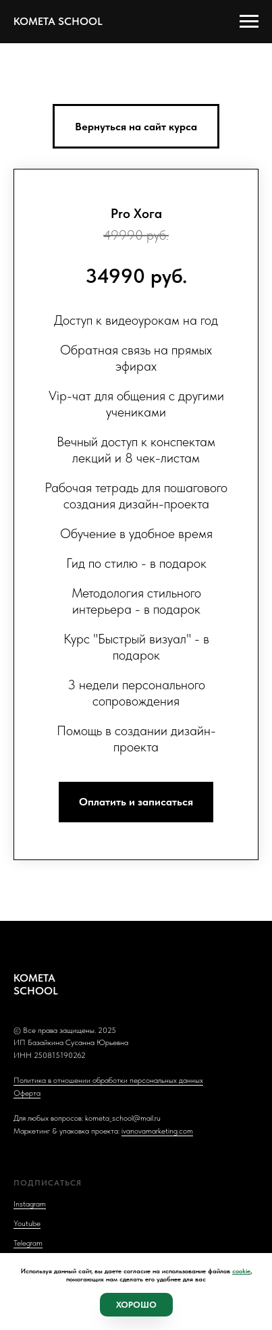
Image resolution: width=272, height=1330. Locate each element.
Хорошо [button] (136, 1305)
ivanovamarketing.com (157, 1131)
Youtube (26, 1223)
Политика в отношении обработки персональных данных (108, 1080)
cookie (241, 1271)
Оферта (26, 1093)
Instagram (29, 1203)
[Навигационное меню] (249, 21)
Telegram (28, 1243)
